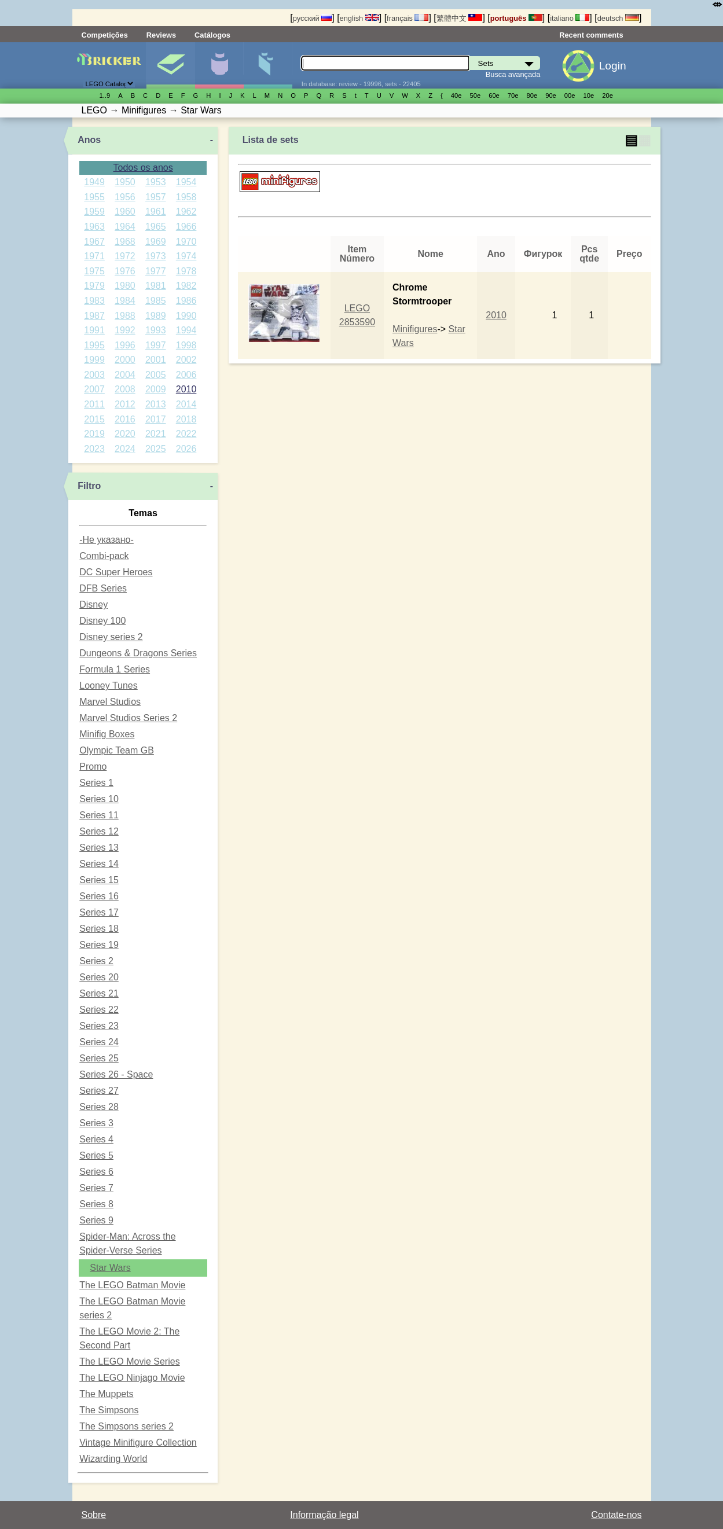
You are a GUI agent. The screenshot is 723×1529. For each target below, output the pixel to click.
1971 (94, 256)
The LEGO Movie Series (129, 1361)
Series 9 (96, 1220)
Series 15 (99, 880)
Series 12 (99, 831)
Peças (268, 65)
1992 (125, 330)
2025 (155, 449)
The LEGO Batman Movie (132, 1285)
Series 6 (96, 1172)
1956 (125, 197)
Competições (105, 35)
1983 (94, 301)
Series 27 (99, 1091)
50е (474, 95)
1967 (94, 242)
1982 (186, 286)
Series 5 (96, 1155)
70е (513, 95)
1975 (94, 271)
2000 (125, 360)
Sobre (94, 1515)
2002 (186, 360)
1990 (186, 316)
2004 (125, 375)
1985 (155, 301)
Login (612, 66)
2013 (155, 404)
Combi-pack (104, 556)
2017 (155, 419)
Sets (170, 65)
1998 (186, 345)
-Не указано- (106, 540)
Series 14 (99, 864)
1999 (94, 360)
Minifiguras (219, 65)
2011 (94, 404)
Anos (89, 140)
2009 (155, 389)
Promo (93, 766)
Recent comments (591, 35)
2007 (94, 389)
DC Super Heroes (115, 572)
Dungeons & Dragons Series (138, 653)
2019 (94, 434)
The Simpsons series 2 (126, 1426)
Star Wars (110, 1268)
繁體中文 (459, 18)
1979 (94, 286)
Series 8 (96, 1204)
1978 (186, 271)
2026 (186, 449)
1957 (155, 197)
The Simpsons (108, 1410)
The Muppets (106, 1394)
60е (494, 95)
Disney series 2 (110, 637)
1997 (155, 345)
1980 (125, 286)
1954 (186, 182)
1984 (125, 301)
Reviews (161, 35)
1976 (125, 271)
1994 (186, 330)
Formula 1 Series (114, 669)
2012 (125, 404)
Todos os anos (143, 167)
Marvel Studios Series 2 (128, 718)
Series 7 (96, 1188)
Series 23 (99, 1026)
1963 (94, 226)
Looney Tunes (108, 685)
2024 (125, 449)
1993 (155, 330)
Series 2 (96, 961)
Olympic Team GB (116, 750)
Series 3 (96, 1123)
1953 (155, 182)
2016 (125, 419)
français (407, 18)
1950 (125, 182)
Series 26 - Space (116, 1074)
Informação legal (324, 1515)
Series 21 (99, 993)
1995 (94, 345)
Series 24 (99, 1042)
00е (569, 95)
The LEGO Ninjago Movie (132, 1378)
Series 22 (99, 1010)
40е (456, 95)
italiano (569, 18)
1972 (125, 256)
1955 (94, 197)
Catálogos (212, 35)
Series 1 (96, 783)
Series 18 (99, 928)
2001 (155, 360)
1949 (94, 182)
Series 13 (99, 847)
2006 (186, 375)
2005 (155, 375)
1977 (155, 271)
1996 (125, 345)
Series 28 (99, 1107)
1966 (186, 226)
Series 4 (96, 1139)
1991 (94, 330)
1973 (155, 256)
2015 (94, 419)
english (359, 18)
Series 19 (99, 945)
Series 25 (99, 1058)
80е (532, 95)
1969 (155, 242)
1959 (94, 211)
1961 (155, 211)
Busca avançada (513, 74)
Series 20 (99, 977)
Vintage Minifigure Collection (137, 1442)
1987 (94, 316)
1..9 (105, 95)
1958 (186, 197)
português (516, 18)
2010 (186, 389)
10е (588, 95)
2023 (94, 449)
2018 (186, 419)
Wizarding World (113, 1459)
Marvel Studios (110, 702)
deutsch (618, 18)
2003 (94, 375)
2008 (125, 389)
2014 (186, 404)
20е (607, 95)
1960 (125, 211)
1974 (186, 256)
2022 (186, 434)
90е (550, 95)
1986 (186, 301)
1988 (125, 316)
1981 (155, 286)
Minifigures (414, 329)
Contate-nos (616, 1515)
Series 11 (99, 815)
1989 (155, 316)
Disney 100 (102, 621)
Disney (93, 604)
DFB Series (103, 588)
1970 (186, 242)
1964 (125, 226)
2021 (155, 434)
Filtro (89, 486)
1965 (155, 226)
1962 (186, 211)
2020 (125, 434)
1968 (125, 242)
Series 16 (99, 896)
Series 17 (99, 912)
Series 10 (99, 799)
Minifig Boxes (106, 734)
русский (312, 18)
